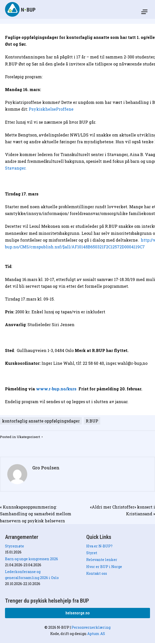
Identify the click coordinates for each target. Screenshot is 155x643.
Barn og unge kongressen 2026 (31, 558)
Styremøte (14, 546)
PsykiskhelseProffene (51, 109)
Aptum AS (96, 633)
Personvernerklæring (91, 627)
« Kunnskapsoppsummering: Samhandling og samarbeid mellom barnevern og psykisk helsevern (35, 513)
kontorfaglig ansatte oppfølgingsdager (41, 420)
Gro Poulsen (46, 468)
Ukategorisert (28, 437)
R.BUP (92, 420)
